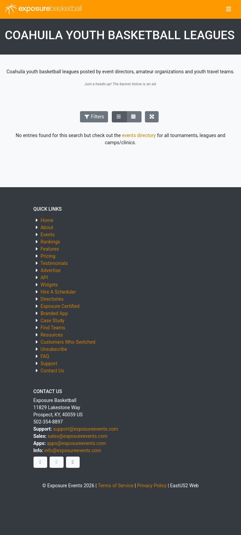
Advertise (50, 270)
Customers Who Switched (67, 342)
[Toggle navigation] (228, 9)
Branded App (54, 313)
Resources (51, 335)
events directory (139, 135)
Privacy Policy (151, 485)
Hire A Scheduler (58, 292)
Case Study (52, 320)
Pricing (47, 256)
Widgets (49, 284)
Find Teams (52, 327)
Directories (51, 299)
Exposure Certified (59, 306)
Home (46, 220)
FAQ (44, 356)
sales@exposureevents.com (78, 436)
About (46, 227)
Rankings (50, 241)
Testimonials (54, 263)
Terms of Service (116, 485)
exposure (43, 9)
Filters (94, 116)
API (44, 277)
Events (47, 234)
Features (49, 249)
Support (48, 363)
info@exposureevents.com (72, 450)
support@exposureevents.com (85, 429)
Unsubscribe (53, 349)
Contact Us (52, 370)
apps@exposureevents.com (76, 443)
